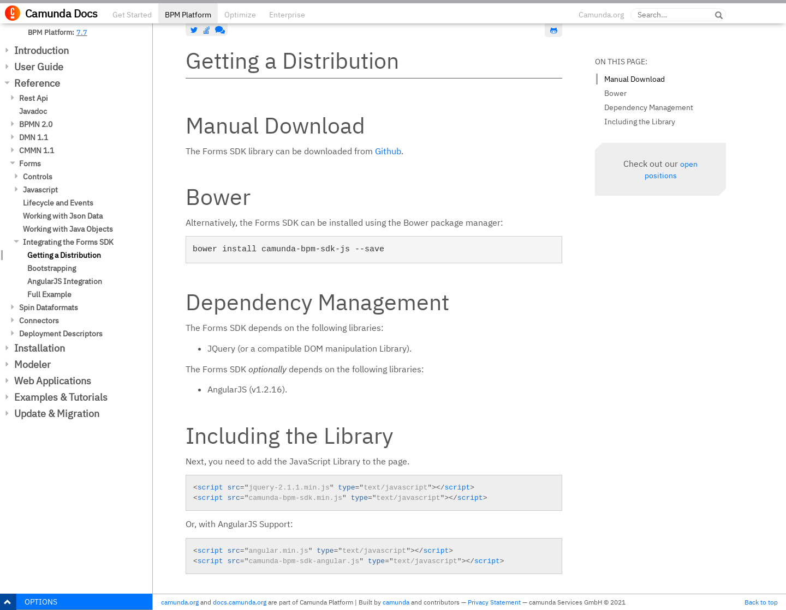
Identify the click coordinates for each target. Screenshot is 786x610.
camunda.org (180, 602)
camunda (396, 602)
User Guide (38, 67)
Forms (30, 163)
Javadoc (33, 111)
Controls (37, 177)
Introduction (41, 50)
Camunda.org (601, 15)
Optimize (240, 15)
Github (388, 151)
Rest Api (33, 98)
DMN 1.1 (33, 137)
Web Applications (52, 381)
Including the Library (639, 121)
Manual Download (634, 79)
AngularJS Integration (64, 281)
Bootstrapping (51, 268)
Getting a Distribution (64, 255)
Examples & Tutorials (61, 397)
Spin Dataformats (48, 307)
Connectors (39, 320)
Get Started (132, 15)
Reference (37, 83)
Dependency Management (648, 107)
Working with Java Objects (68, 229)
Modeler (32, 364)
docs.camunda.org (239, 602)
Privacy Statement (494, 602)
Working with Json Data (63, 216)
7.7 (81, 32)
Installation (39, 348)
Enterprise (287, 15)
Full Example (49, 294)
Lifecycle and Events (58, 203)
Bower (615, 93)
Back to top (761, 602)
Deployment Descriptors (61, 334)
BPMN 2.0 (35, 124)
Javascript (40, 190)
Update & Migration (56, 413)
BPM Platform (188, 15)
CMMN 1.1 (36, 150)
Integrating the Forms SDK (68, 242)
